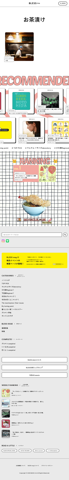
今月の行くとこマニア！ (10, 299)
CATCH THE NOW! (25, 450)
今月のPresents (34, 375)
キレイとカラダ (7, 316)
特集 (3, 331)
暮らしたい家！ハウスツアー (12, 309)
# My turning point (13, 148)
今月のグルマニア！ (9, 296)
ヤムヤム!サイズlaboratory (11, 286)
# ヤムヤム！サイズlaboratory (50, 148)
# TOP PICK (29, 148)
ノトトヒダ (6, 280)
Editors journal (39, 450)
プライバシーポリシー (47, 465)
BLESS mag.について (34, 360)
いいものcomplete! (8, 347)
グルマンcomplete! (8, 343)
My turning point (8, 306)
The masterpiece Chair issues (13, 303)
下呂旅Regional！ (8, 293)
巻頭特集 (5, 328)
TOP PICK (5, 283)
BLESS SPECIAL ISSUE (9, 450)
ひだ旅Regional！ (8, 290)
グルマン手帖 (6, 312)
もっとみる (46, 223)
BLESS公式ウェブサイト (34, 367)
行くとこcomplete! (8, 350)
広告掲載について (20, 465)
